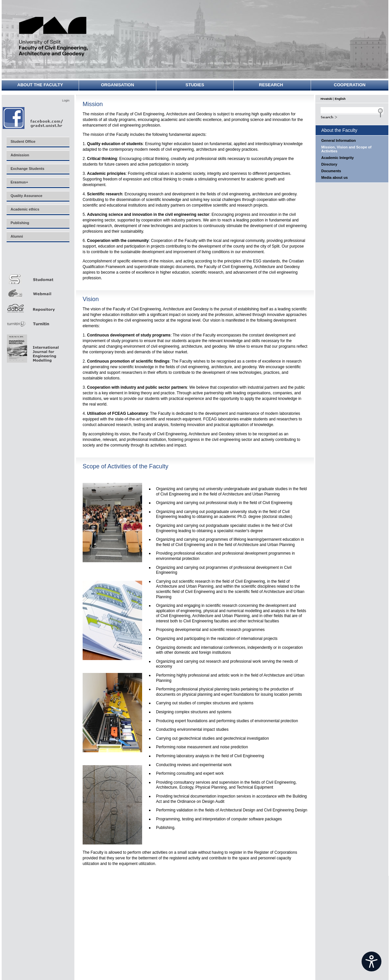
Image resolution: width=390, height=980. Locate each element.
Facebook (33, 118)
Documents (331, 171)
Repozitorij (38, 306)
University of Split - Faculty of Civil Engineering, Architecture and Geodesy (53, 37)
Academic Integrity (337, 158)
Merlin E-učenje (38, 261)
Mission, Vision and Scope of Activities (346, 149)
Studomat (38, 276)
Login (65, 100)
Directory (329, 164)
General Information (338, 140)
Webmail (38, 291)
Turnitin (38, 321)
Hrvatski (326, 98)
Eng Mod (32, 347)
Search (352, 116)
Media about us (334, 177)
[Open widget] (371, 961)
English (340, 98)
